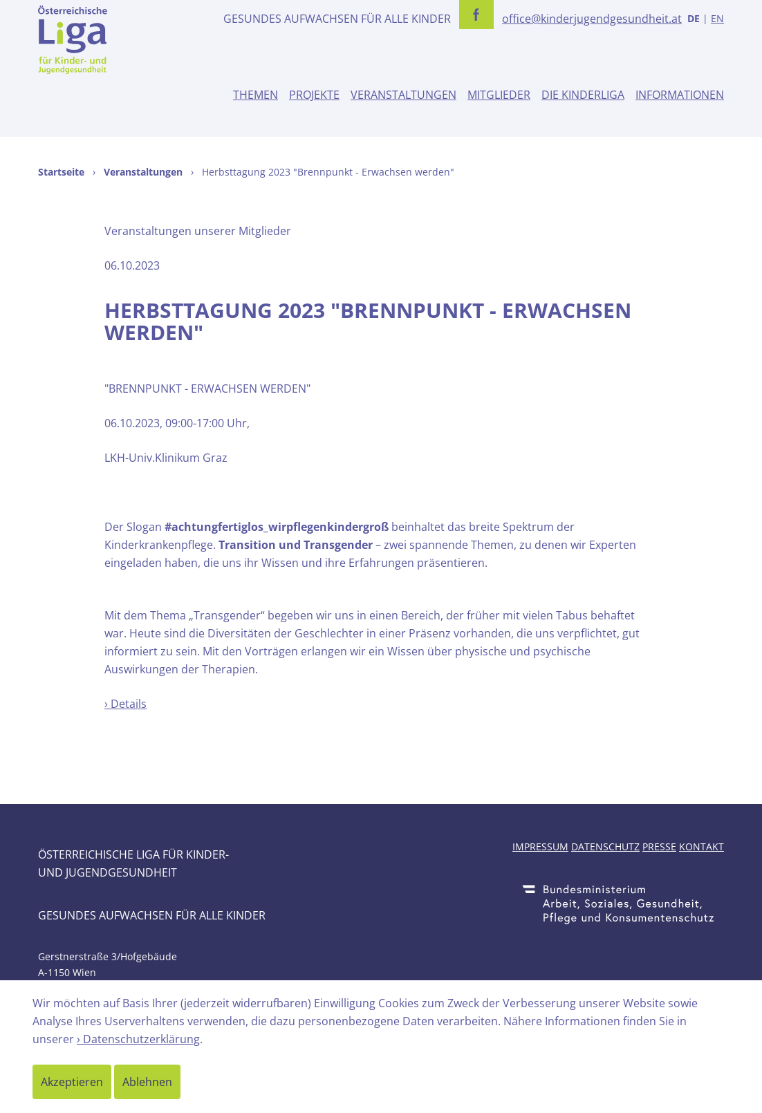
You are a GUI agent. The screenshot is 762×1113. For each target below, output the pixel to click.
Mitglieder (498, 94)
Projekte (314, 94)
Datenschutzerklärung (141, 1039)
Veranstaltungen (403, 94)
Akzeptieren (72, 1081)
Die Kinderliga (582, 94)
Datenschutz (605, 846)
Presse (659, 846)
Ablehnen (147, 1081)
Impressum (540, 846)
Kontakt (701, 846)
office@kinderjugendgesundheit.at (592, 18)
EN (717, 18)
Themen (255, 94)
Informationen (679, 94)
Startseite (61, 171)
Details (129, 703)
